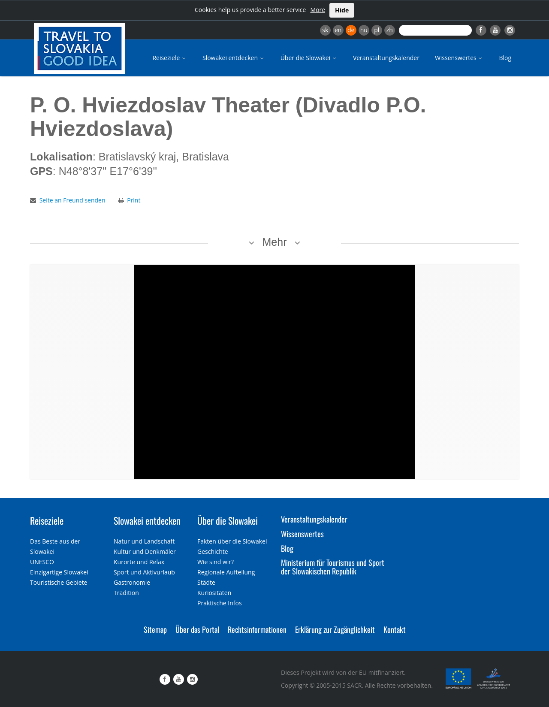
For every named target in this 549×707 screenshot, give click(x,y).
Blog (505, 58)
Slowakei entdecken (233, 58)
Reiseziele (169, 58)
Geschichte (212, 551)
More (317, 10)
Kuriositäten (214, 593)
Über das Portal (197, 629)
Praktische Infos (219, 603)
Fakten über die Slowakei (232, 541)
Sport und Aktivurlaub (144, 572)
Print (133, 200)
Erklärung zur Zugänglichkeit (335, 629)
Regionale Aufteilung (226, 572)
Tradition (126, 593)
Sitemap (155, 629)
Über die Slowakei (309, 58)
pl (376, 30)
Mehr (274, 242)
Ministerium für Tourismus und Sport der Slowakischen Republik (332, 567)
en (338, 30)
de (350, 30)
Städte (206, 582)
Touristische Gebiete (58, 582)
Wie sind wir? (215, 562)
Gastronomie (132, 582)
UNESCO (42, 562)
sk (325, 30)
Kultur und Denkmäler (145, 551)
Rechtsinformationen (257, 629)
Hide (342, 10)
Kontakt (394, 629)
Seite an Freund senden (72, 200)
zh (389, 30)
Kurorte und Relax (139, 562)
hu (364, 30)
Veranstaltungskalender (386, 58)
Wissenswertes (459, 58)
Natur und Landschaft (144, 541)
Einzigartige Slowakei (59, 572)
